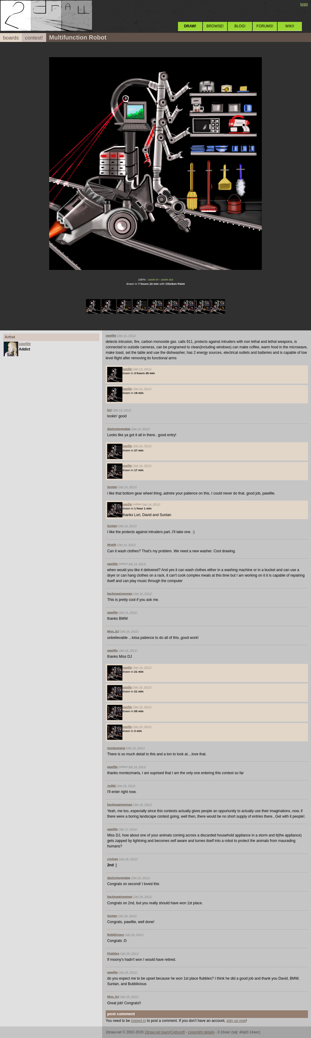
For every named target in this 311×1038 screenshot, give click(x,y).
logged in (138, 1021)
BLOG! (240, 26)
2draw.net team (157, 1032)
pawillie (25, 344)
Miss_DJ (113, 631)
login (304, 4)
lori (109, 410)
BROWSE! (215, 26)
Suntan (112, 486)
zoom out (167, 279)
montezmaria (116, 748)
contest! (34, 38)
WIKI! (289, 26)
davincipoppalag (118, 428)
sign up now (236, 1021)
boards (11, 38)
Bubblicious (115, 934)
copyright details (201, 1032)
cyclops (112, 858)
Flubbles (113, 953)
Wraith (111, 544)
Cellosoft (178, 1032)
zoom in (153, 279)
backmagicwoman (119, 593)
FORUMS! (264, 26)
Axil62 (111, 785)
